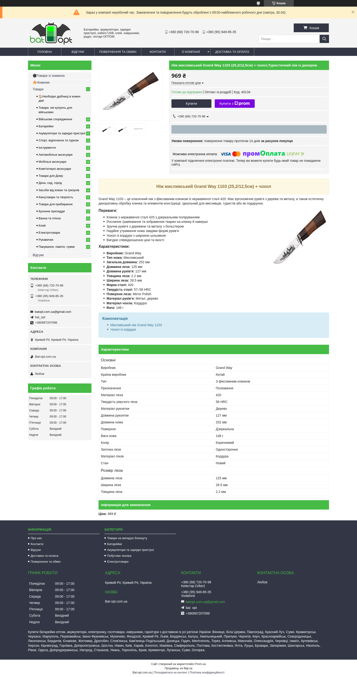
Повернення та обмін (117, 52)
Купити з (234, 103)
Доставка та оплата (232, 52)
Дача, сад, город (50, 183)
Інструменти (47, 147)
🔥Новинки (41, 82)
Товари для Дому (51, 176)
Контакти (158, 52)
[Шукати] (324, 39)
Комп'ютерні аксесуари (55, 168)
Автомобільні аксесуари (55, 154)
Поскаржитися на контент (170, 672)
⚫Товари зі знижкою (49, 75)
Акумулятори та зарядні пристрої (62, 133)
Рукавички (46, 239)
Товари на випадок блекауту (127, 538)
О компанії (191, 52)
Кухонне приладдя (52, 211)
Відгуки (77, 52)
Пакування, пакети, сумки (57, 246)
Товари (38, 89)
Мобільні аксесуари (52, 161)
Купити (191, 103)
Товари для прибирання (55, 204)
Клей (42, 225)
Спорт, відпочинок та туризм (59, 140)
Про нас (36, 538)
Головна (44, 52)
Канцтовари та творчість (56, 197)
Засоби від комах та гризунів (59, 190)
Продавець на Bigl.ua (178, 668)
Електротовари (49, 232)
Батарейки (46, 126)
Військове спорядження (55, 119)
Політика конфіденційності (207, 672)
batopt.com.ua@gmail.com (53, 311)
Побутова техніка (119, 555)
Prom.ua (200, 664)
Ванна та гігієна (50, 218)
